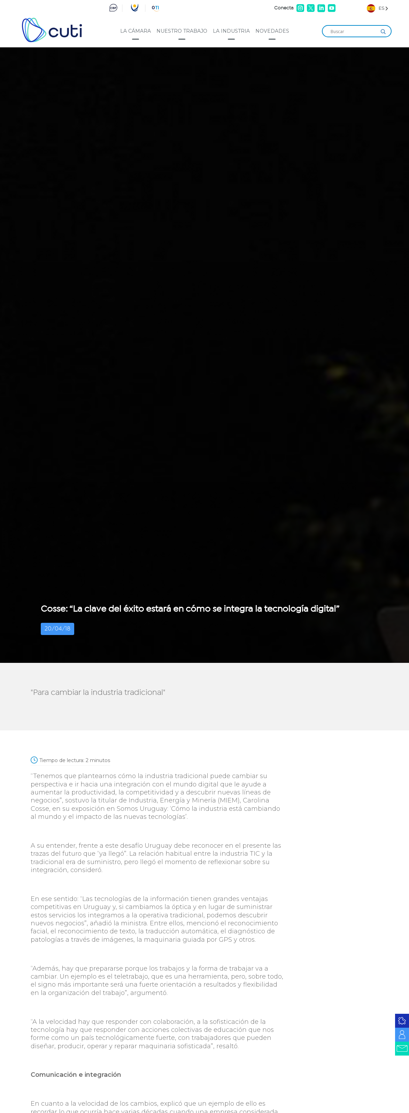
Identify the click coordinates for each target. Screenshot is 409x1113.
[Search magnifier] (383, 32)
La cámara (135, 31)
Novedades (272, 31)
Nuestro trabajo (181, 31)
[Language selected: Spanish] (377, 8)
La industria (231, 31)
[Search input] (354, 32)
